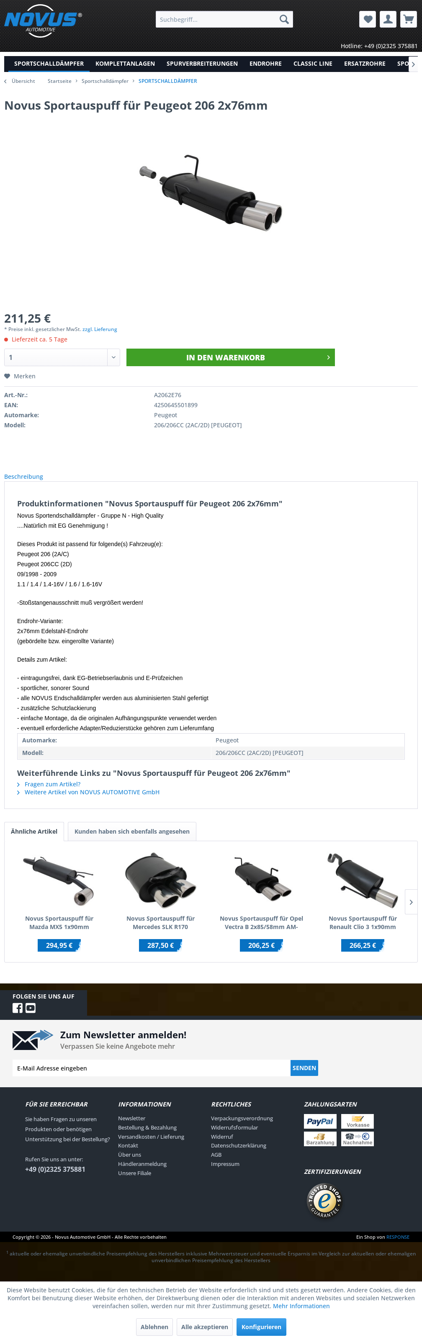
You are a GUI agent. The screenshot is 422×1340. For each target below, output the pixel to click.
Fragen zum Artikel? (48, 793)
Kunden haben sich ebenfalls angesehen (132, 841)
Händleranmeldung (142, 1173)
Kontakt (128, 1154)
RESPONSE (397, 1246)
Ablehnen (154, 1327)
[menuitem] (224, 19)
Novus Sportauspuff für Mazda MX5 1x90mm (59, 932)
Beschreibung (30, 481)
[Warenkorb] (408, 19)
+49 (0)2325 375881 (55, 1178)
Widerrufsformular (234, 1136)
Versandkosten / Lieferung (151, 1146)
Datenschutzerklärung (238, 1154)
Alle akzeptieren (204, 1327)
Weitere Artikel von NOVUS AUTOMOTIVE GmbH (88, 801)
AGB (216, 1164)
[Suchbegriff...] (224, 19)
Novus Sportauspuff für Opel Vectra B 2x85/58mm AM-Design (261, 932)
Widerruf (222, 1146)
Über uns (129, 1164)
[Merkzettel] (367, 19)
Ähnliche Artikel (34, 841)
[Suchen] (284, 19)
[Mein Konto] (388, 19)
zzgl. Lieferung (99, 329)
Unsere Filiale (134, 1182)
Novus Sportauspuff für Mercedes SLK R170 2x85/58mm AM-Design (160, 932)
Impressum (225, 1173)
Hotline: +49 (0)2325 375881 (379, 46)
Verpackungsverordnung (242, 1127)
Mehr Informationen (301, 1306)
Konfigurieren (261, 1327)
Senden (304, 1077)
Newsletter (131, 1127)
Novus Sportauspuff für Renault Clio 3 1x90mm (363, 932)
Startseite (60, 81)
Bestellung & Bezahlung (147, 1136)
